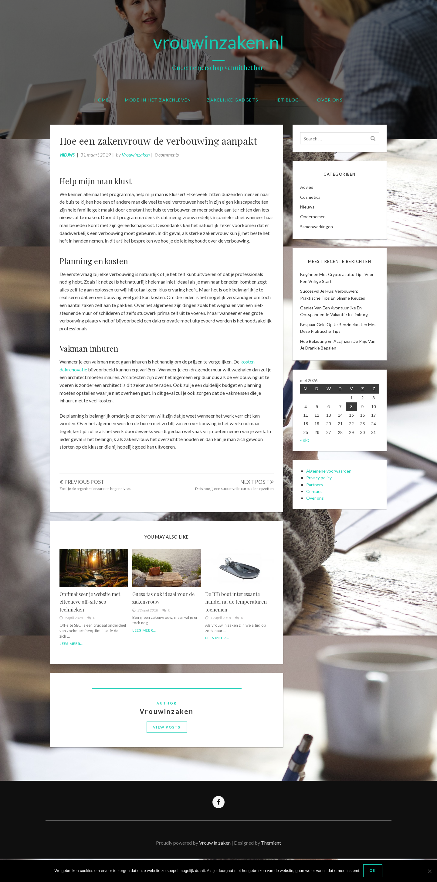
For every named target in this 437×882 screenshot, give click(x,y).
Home (101, 99)
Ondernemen (314, 221)
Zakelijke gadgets (233, 99)
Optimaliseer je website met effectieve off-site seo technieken (92, 617)
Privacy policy (320, 496)
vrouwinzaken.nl (218, 42)
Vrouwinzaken (138, 157)
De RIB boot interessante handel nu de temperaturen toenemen (235, 617)
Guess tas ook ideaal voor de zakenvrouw (164, 613)
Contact (316, 510)
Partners (316, 503)
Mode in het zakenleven (158, 99)
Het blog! (288, 99)
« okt (306, 455)
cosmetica (312, 202)
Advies (308, 192)
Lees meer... (74, 658)
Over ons (330, 99)
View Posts (167, 747)
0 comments (169, 157)
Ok (373, 871)
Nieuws (70, 157)
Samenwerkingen (318, 231)
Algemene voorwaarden (330, 490)
